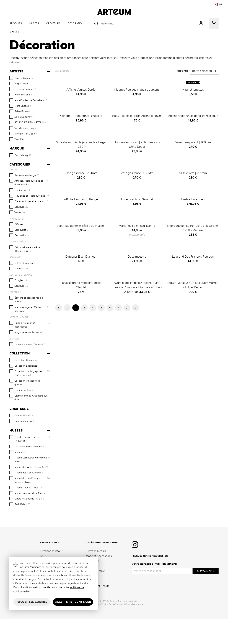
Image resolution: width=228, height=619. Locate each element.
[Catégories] (30, 164)
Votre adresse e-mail (154, 564)
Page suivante (127, 307)
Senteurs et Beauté (97, 586)
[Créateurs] (30, 409)
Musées (34, 23)
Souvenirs (92, 576)
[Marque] (30, 148)
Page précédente (58, 307)
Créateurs (53, 23)
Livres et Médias (96, 551)
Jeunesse (91, 581)
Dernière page (135, 307)
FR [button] (218, 4)
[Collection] (30, 353)
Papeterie (91, 566)
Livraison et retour (51, 551)
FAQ (43, 556)
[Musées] (30, 430)
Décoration (76, 23)
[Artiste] (30, 71)
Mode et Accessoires (99, 556)
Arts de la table (95, 571)
